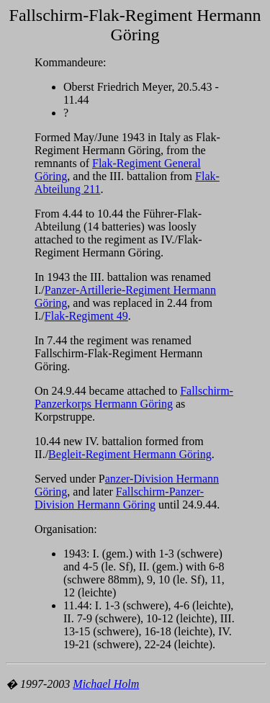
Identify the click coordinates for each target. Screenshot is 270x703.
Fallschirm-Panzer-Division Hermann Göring (119, 498)
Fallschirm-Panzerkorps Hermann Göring (134, 397)
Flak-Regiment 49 (86, 316)
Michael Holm (106, 684)
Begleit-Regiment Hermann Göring (130, 454)
